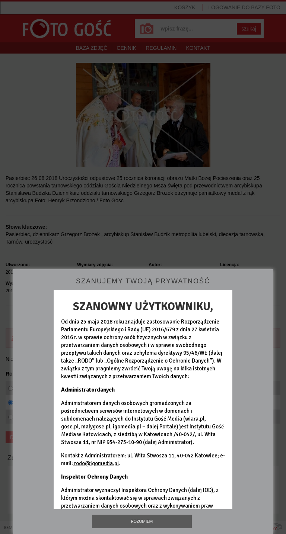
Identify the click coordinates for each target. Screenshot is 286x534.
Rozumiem (142, 521)
